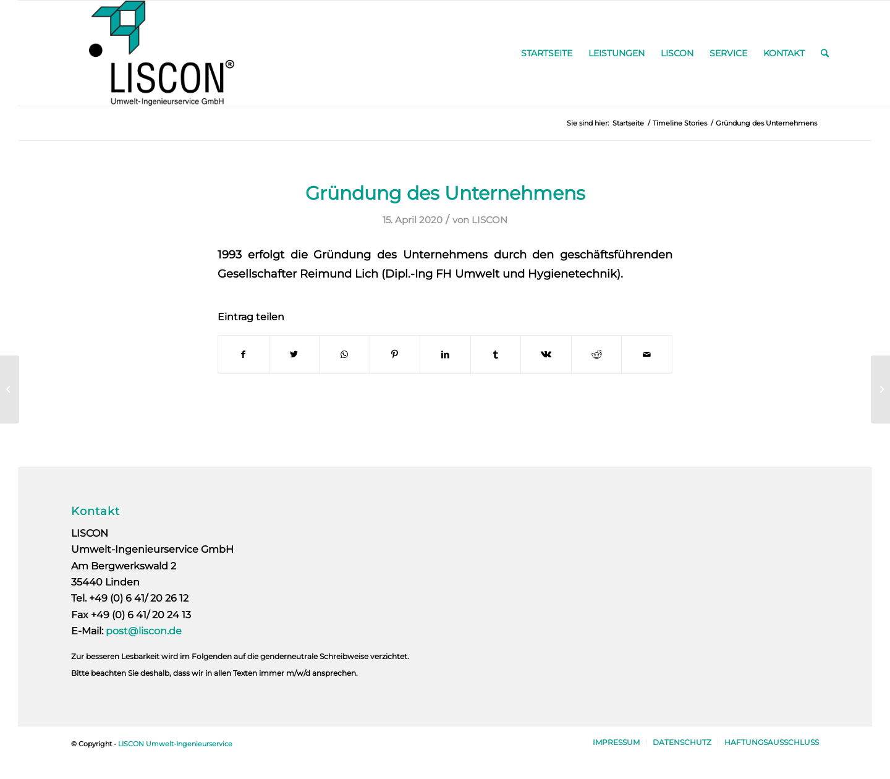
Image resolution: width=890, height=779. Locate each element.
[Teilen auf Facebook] (243, 354)
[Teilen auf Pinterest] (395, 354)
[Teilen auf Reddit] (597, 354)
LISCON (489, 220)
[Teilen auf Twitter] (294, 354)
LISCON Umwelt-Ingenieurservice (175, 743)
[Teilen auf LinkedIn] (445, 354)
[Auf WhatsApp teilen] (345, 354)
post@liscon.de (144, 631)
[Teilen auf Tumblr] (496, 354)
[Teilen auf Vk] (546, 354)
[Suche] (825, 53)
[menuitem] (546, 53)
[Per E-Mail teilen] (647, 354)
